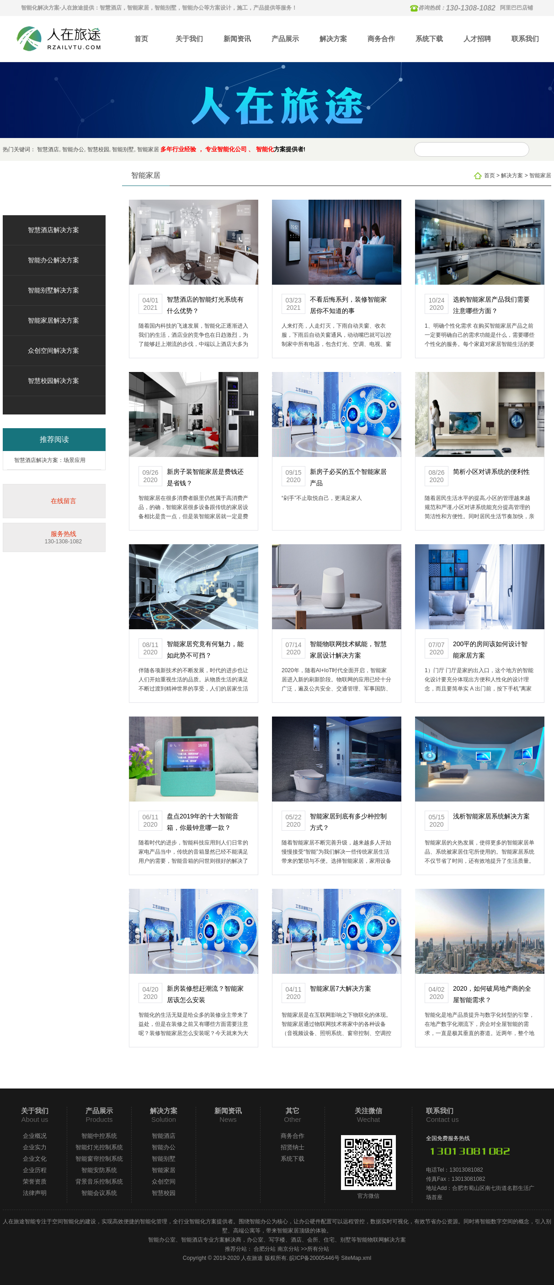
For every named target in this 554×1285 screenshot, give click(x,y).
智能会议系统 (99, 1192)
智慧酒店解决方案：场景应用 (49, 460)
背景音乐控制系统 (99, 1181)
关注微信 (368, 1111)
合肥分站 (265, 1249)
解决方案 (333, 38)
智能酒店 (164, 1135)
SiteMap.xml (356, 1258)
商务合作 (381, 38)
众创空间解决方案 (53, 350)
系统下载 (429, 38)
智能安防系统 (99, 1170)
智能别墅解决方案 (53, 290)
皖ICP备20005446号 (314, 1258)
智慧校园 (98, 149)
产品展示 (285, 38)
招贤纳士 (292, 1147)
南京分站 (288, 1249)
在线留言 (63, 500)
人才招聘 (477, 38)
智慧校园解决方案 (53, 380)
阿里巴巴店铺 (516, 8)
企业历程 (35, 1170)
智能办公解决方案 (53, 260)
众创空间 (164, 1181)
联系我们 (525, 38)
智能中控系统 (99, 1135)
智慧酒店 (48, 149)
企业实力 (35, 1147)
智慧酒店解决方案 (53, 230)
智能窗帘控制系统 (99, 1158)
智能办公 (73, 149)
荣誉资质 (35, 1181)
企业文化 (35, 1158)
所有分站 (318, 1249)
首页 (141, 38)
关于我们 (189, 38)
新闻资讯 (237, 38)
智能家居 (148, 149)
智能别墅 (123, 149)
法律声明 (35, 1192)
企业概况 (35, 1135)
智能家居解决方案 (53, 320)
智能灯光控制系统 (99, 1147)
